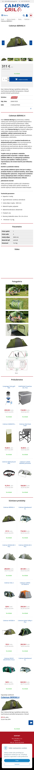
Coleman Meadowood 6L (25, 659)
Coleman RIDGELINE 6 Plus (25, 545)
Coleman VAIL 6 (9, 583)
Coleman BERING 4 (9, 507)
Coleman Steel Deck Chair (25, 424)
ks (6, 79)
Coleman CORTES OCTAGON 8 (25, 583)
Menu (4, 15)
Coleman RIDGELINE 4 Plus (8, 545)
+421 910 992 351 (25, 1)
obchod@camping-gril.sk (11, 1)
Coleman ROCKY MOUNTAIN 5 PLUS (9, 659)
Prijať (17, 760)
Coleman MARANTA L (9, 424)
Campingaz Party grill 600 (9, 387)
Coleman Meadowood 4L (25, 508)
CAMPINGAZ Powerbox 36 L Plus (25, 387)
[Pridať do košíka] (17, 79)
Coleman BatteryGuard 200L (9, 462)
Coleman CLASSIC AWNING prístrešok (25, 462)
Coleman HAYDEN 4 (9, 620)
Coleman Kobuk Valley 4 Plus (25, 621)
